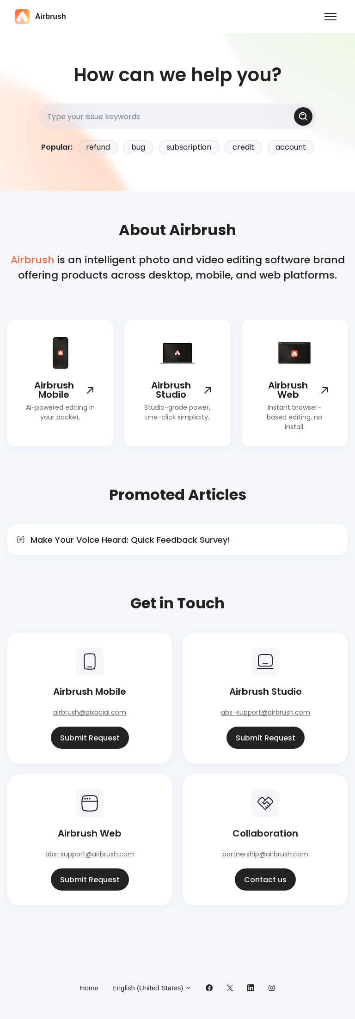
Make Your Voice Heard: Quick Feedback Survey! (130, 540)
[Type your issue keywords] (177, 116)
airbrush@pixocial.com (89, 712)
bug (138, 147)
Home (89, 988)
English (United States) (152, 988)
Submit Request (90, 738)
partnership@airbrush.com (265, 854)
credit (243, 147)
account (290, 147)
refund (98, 147)
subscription (188, 147)
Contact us (265, 879)
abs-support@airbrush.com (265, 712)
